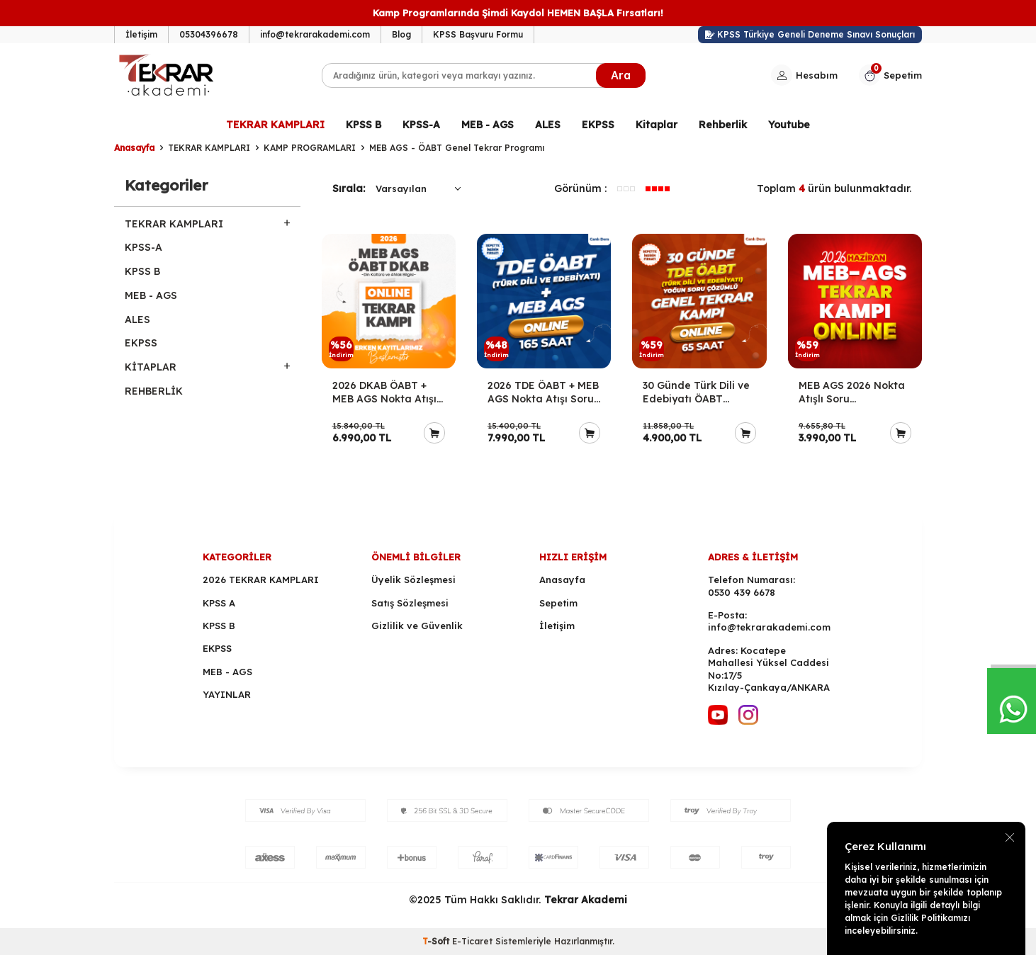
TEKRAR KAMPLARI (275, 124)
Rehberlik (723, 124)
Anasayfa (134, 147)
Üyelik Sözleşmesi (413, 579)
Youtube (789, 124)
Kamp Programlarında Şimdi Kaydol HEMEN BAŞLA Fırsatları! (518, 12)
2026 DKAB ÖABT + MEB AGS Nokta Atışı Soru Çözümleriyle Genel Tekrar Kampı (384, 392)
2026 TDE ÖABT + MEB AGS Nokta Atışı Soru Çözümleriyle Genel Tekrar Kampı (543, 392)
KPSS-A (421, 124)
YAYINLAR (227, 694)
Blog (401, 34)
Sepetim (558, 603)
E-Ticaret (472, 941)
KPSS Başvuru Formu (478, 34)
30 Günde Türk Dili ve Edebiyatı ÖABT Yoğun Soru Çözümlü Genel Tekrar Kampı (696, 392)
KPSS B (363, 124)
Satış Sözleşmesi (410, 603)
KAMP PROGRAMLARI (310, 147)
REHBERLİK (154, 391)
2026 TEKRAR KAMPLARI (261, 579)
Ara (621, 75)
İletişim (141, 34)
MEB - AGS (487, 124)
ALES (548, 124)
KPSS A (219, 603)
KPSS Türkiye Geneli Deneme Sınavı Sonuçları (810, 34)
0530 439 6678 (741, 592)
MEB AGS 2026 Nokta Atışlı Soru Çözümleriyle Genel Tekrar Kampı (852, 392)
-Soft (437, 941)
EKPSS (598, 124)
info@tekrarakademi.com (315, 34)
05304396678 (208, 34)
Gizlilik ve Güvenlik (417, 625)
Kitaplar (656, 124)
